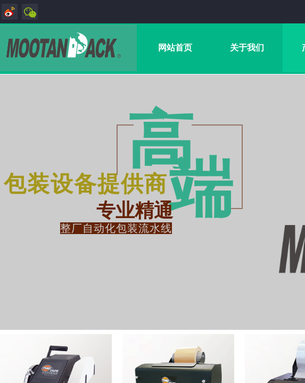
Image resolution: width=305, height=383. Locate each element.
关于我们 (247, 47)
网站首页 (175, 47)
